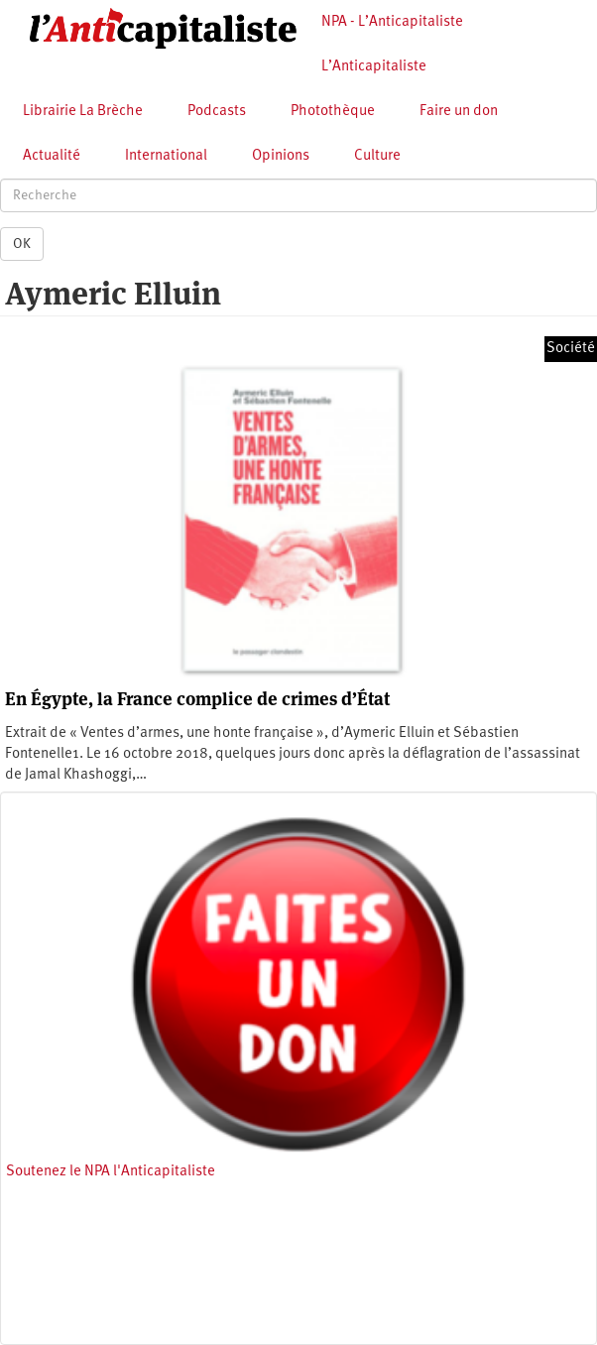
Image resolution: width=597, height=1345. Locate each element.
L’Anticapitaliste (373, 67)
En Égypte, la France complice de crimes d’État (197, 698)
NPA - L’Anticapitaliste (392, 22)
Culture (377, 156)
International (166, 156)
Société (570, 348)
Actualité (51, 156)
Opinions (280, 156)
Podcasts (216, 111)
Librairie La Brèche (83, 111)
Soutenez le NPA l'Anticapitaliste (110, 1171)
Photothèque (333, 111)
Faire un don (458, 111)
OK (22, 244)
